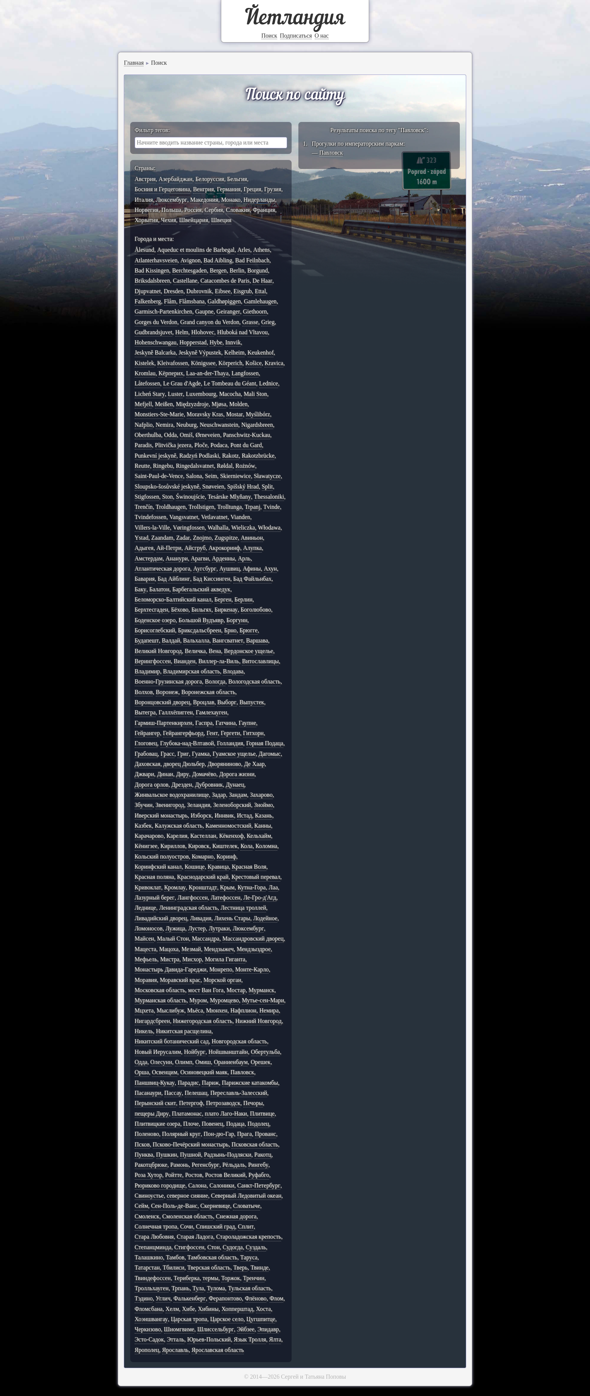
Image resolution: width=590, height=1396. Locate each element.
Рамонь (179, 1165)
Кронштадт (203, 887)
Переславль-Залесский (238, 1093)
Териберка (186, 1278)
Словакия (237, 210)
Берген (222, 599)
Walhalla (218, 527)
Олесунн (161, 1062)
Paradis (143, 445)
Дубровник (209, 784)
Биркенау (226, 609)
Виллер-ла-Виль (218, 661)
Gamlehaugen (260, 301)
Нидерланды (259, 199)
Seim (211, 476)
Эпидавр (268, 1329)
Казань (263, 815)
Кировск (198, 846)
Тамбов (175, 1257)
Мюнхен (217, 1010)
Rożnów (245, 466)
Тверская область (208, 1267)
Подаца (235, 1123)
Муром (198, 1000)
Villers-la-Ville (152, 527)
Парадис (188, 1082)
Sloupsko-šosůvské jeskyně (167, 486)
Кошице (195, 866)
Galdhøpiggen (224, 301)
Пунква (144, 1154)
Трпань (181, 1288)
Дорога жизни (237, 774)
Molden (238, 404)
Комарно (203, 856)
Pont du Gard (246, 445)
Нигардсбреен (152, 1021)
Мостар (236, 990)
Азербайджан (176, 179)
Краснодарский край (203, 877)
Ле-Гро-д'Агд (259, 897)
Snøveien (213, 486)
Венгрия (203, 189)
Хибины (208, 1309)
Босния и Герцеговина (162, 189)
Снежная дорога (236, 1216)
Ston (167, 496)
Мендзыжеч (219, 949)
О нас (322, 35)
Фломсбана (149, 1309)
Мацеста (146, 949)
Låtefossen (147, 383)
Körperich (231, 363)
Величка (195, 651)
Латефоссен (225, 897)
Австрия (145, 179)
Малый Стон (173, 938)
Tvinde (271, 507)
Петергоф (191, 1103)
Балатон (159, 589)
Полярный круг (181, 1134)
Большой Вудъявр (201, 620)
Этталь (175, 1339)
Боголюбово (256, 609)
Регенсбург (205, 1165)
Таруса (249, 1257)
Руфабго (258, 1175)
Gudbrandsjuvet (153, 332)
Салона (197, 1185)
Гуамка (201, 754)
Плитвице (262, 1113)
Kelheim (234, 352)
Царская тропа (189, 1319)
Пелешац (196, 1093)
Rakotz (230, 455)
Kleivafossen (172, 363)
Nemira (164, 425)
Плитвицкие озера (157, 1123)
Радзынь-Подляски (227, 1154)
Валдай (171, 640)
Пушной (190, 1154)
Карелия (177, 836)
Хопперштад (237, 1309)
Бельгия (237, 179)
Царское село (226, 1319)
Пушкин (166, 1154)
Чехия (168, 220)
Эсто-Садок (149, 1339)
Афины (252, 568)
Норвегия (146, 210)
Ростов (193, 1175)
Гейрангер (147, 733)
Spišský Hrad (243, 486)
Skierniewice (235, 476)
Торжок (230, 1278)
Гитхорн (253, 733)
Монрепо (220, 969)
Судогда (233, 1247)
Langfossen (245, 373)
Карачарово (149, 836)
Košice (253, 363)
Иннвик (224, 815)
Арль (244, 558)
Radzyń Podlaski (199, 455)
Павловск (242, 1072)
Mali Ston (255, 394)
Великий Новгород (158, 651)
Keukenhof (261, 352)
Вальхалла (196, 640)
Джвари (144, 774)
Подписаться (296, 35)
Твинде (260, 1267)
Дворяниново (224, 764)
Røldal (225, 466)
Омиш (203, 1062)
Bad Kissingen (152, 270)
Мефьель (146, 959)
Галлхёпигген (176, 712)
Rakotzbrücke (258, 455)
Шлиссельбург (215, 1329)
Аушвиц (229, 568)
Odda (170, 435)
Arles (243, 250)
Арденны (223, 558)
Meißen (164, 404)
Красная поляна (154, 877)
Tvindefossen (150, 517)
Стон (213, 1247)
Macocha (229, 394)
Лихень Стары (232, 918)
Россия (193, 210)
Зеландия (198, 805)
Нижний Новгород (258, 1021)
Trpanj (252, 507)
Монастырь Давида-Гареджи (171, 969)
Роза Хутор (148, 1175)
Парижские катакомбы (250, 1082)
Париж (210, 1082)
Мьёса (195, 1010)
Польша (171, 210)
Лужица (175, 928)
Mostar (234, 414)
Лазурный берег (155, 897)
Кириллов (172, 846)
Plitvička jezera (173, 445)
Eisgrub (243, 291)
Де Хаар (254, 764)
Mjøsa (218, 404)
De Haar (262, 280)
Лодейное (265, 918)
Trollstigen (201, 507)
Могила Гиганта (225, 959)
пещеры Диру (152, 1113)
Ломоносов (149, 928)
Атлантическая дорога (162, 568)
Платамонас (187, 1113)
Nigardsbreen (257, 425)
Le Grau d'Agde (182, 383)
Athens (261, 250)
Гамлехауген (211, 712)
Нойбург (194, 1052)
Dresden (173, 291)
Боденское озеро (155, 620)
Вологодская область (254, 681)
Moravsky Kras (205, 414)
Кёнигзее (146, 846)
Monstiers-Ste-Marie (159, 414)
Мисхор (192, 959)
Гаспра (204, 723)
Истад (244, 815)
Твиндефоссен (153, 1278)
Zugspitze (226, 537)
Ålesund (144, 250)
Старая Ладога (195, 1236)
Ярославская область (218, 1350)
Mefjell (143, 404)
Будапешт (147, 640)
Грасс (168, 754)
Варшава (257, 640)
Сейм (141, 1206)
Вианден (185, 661)
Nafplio (144, 425)
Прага (244, 1134)
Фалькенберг (189, 1298)
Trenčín (144, 507)
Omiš (186, 435)
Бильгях (201, 609)
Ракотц (262, 1154)
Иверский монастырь (161, 815)
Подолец (258, 1123)
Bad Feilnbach (252, 260)
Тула (198, 1288)
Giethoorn (255, 311)
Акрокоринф (224, 548)
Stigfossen (147, 496)
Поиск (269, 35)
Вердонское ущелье (248, 651)
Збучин (144, 805)
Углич (163, 1298)
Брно (230, 630)
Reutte (142, 466)
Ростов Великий (225, 1175)
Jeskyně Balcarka (155, 352)
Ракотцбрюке (151, 1165)
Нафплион (243, 1010)
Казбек (143, 825)
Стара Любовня (154, 1236)
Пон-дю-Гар (219, 1134)
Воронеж (167, 692)
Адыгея (144, 548)
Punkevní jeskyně (155, 455)
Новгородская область (239, 1041)
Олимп (183, 1062)
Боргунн (237, 620)
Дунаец (235, 784)
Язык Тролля (250, 1339)
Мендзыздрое (254, 949)
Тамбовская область (212, 1257)
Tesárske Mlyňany (229, 496)
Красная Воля (249, 866)
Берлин (243, 599)
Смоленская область (187, 1216)
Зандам (238, 795)
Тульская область (249, 1288)
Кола (246, 846)
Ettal (260, 291)
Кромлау (175, 887)
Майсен (144, 938)
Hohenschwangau (155, 342)
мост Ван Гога (206, 990)
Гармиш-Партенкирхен (164, 723)
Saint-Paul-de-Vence (159, 476)
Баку (140, 589)
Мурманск (262, 990)
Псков (142, 1144)
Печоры (253, 1103)
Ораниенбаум (231, 1062)
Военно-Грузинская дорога (168, 681)
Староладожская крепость (248, 1236)
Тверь (240, 1267)
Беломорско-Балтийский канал (173, 599)
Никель (144, 1031)
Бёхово (180, 609)
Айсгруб (194, 548)
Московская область (160, 990)
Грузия (272, 189)
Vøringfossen (188, 527)
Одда (141, 1062)
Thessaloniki (269, 496)
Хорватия (146, 220)
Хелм (172, 1309)
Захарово (261, 795)
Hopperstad (193, 342)
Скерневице (215, 1206)
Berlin (237, 270)
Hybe (216, 342)
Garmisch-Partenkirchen (163, 311)
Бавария (145, 578)
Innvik (233, 342)
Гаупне (247, 723)
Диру (182, 774)
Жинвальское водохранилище (172, 795)
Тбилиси (173, 1267)
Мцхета (144, 1010)
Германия (228, 189)
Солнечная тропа (156, 1226)
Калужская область (178, 825)
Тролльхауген (152, 1288)
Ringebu (163, 466)
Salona (194, 476)
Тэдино (144, 1298)
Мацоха (168, 949)
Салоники (222, 1185)
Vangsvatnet (183, 517)
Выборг (226, 702)
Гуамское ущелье (234, 754)
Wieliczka (243, 527)
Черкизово (148, 1329)
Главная (134, 62)
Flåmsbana (192, 301)
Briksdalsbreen (152, 280)
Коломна (266, 846)
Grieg (268, 322)
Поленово (147, 1134)
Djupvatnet (148, 291)
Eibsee (223, 291)
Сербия (213, 210)
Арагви (200, 558)
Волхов (144, 692)
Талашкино (149, 1257)
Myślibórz (258, 414)
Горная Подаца (264, 743)
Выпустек (251, 702)
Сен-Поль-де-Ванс (174, 1206)
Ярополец (147, 1350)
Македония (204, 199)
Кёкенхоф (231, 836)
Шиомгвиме (179, 1329)
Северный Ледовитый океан (246, 1195)
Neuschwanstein (219, 425)
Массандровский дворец (253, 938)
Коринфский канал (158, 866)
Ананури (177, 558)
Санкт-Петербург (259, 1185)
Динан (165, 774)
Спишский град (215, 1226)
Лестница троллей (243, 907)
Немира (268, 1010)
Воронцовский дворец (162, 702)
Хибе (188, 1309)
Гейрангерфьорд (183, 733)
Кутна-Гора (251, 887)
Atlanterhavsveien (156, 260)
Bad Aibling (218, 260)
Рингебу (258, 1165)
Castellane (185, 280)
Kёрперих (170, 373)
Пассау (173, 1093)
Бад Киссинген (211, 578)
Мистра (169, 959)
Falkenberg (148, 301)
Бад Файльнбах (252, 578)
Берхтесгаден (151, 609)
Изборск (201, 815)
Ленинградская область (188, 907)
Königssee (203, 363)
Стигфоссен (189, 1247)
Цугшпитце (260, 1319)
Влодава (233, 671)
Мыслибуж (170, 1010)
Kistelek (144, 363)
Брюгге (249, 630)
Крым (227, 887)
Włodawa (269, 527)
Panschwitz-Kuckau (246, 435)
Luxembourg (201, 394)
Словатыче (246, 1206)
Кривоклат (148, 887)
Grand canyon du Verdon (209, 322)
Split (267, 486)
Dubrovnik (199, 291)
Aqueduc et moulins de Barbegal (195, 250)
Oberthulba (148, 435)
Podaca (218, 445)
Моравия (146, 980)
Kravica (274, 363)
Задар (219, 795)
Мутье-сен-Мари (263, 1000)
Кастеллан (203, 836)
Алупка (252, 548)
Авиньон (252, 537)
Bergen (218, 270)
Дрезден (182, 784)
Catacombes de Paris (225, 280)
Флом (276, 1298)
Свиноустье (149, 1195)
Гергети (230, 733)
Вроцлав (203, 702)
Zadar (183, 537)
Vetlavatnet (214, 517)
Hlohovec (202, 332)
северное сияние (187, 1195)
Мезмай (191, 949)
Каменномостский (228, 825)
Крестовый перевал (255, 877)
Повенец (212, 1123)
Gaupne (204, 311)
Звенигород (169, 805)
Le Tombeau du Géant (230, 383)
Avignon (191, 260)
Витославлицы (260, 661)
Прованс (265, 1134)
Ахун (270, 568)
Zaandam (162, 537)
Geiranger (228, 311)
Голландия (230, 743)
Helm (182, 332)
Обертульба (265, 1052)
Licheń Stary (150, 394)
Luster (175, 394)
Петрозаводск (223, 1103)
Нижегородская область (202, 1021)
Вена (215, 651)
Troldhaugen (171, 507)
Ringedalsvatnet (195, 466)
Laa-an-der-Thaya (207, 373)
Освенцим (165, 1072)
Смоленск (147, 1216)
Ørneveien (208, 435)
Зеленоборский (232, 805)
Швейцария (193, 220)
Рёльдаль (233, 1165)
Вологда (215, 681)
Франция (264, 210)
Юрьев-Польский (209, 1339)
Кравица (218, 866)
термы (210, 1278)
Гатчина (226, 723)
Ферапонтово (225, 1298)
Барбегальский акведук (201, 589)
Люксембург (171, 199)
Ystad (142, 537)
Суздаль (256, 1247)
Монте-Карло (252, 969)
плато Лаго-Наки (226, 1113)
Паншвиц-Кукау (155, 1082)
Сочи (186, 1226)
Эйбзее (246, 1329)
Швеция (221, 220)
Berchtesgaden (189, 270)
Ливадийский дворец (161, 918)
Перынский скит (155, 1103)
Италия (144, 199)
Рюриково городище (160, 1185)
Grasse (250, 322)
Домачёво (204, 774)
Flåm (170, 301)
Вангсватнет (227, 640)
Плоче (191, 1123)
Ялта (275, 1339)
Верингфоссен (153, 661)
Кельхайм (259, 836)
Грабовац (146, 754)
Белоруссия (209, 179)
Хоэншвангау (151, 1319)
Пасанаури (148, 1093)
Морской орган (223, 980)
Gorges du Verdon (156, 322)
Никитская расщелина (183, 1031)
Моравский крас (180, 980)
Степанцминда (153, 1247)
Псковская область (254, 1144)
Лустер (197, 928)
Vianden (240, 517)
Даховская (148, 764)
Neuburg (186, 425)
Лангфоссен (193, 897)
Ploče (201, 445)
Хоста (263, 1309)
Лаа (273, 887)
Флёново (256, 1298)
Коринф (226, 856)
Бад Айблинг (174, 578)
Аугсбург (204, 568)
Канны (262, 825)
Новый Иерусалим (158, 1052)
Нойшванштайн (228, 1052)
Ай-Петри (169, 548)
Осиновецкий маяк (203, 1072)
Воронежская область (208, 692)
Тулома (216, 1288)
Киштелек (224, 846)
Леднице (145, 907)
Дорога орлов (152, 784)
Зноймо (263, 805)
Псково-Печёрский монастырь (191, 1144)
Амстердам (149, 558)
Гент (212, 733)
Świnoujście (190, 496)
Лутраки (219, 928)
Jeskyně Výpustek (200, 352)
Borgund (257, 270)
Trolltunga (229, 507)
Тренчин (254, 1278)
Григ (183, 754)
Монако (230, 199)
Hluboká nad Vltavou (242, 332)
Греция (252, 189)
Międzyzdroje (192, 404)
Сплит (246, 1226)
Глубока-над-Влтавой (187, 743)
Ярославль (175, 1350)
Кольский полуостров (162, 856)
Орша (142, 1072)
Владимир (147, 671)
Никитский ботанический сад (172, 1041)
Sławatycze (267, 476)
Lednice (268, 383)
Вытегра (145, 712)
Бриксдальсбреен (199, 630)
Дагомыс (270, 754)
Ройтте (173, 1175)
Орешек (261, 1062)
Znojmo (202, 537)
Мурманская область (161, 1000)
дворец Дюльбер (184, 764)
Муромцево (224, 1000)
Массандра (205, 938)
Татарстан (147, 1267)
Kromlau (145, 373)
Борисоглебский (155, 630)
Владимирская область (191, 671)
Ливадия (200, 918)
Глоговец (146, 743)
